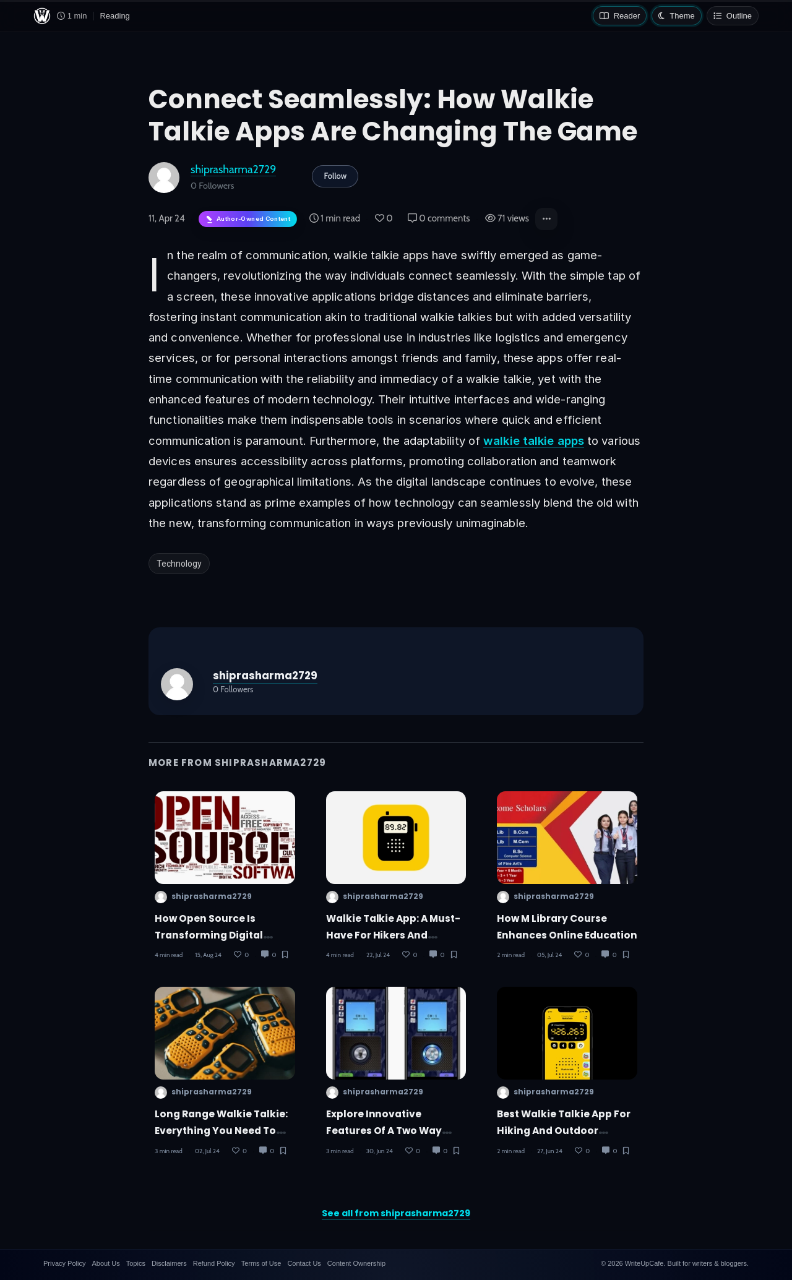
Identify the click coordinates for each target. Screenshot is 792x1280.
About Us (105, 1263)
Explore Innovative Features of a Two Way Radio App (384, 1130)
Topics (135, 1263)
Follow (335, 176)
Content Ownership (356, 1263)
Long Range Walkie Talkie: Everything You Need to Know (221, 1130)
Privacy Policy (64, 1263)
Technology (179, 564)
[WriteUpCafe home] (42, 16)
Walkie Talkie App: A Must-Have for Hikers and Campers (393, 935)
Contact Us (304, 1263)
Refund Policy (214, 1263)
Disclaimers (169, 1263)
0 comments (439, 218)
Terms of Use (261, 1263)
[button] (546, 219)
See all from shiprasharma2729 (396, 1213)
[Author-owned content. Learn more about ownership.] (248, 219)
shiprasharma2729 (233, 169)
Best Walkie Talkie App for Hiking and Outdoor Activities (564, 1130)
